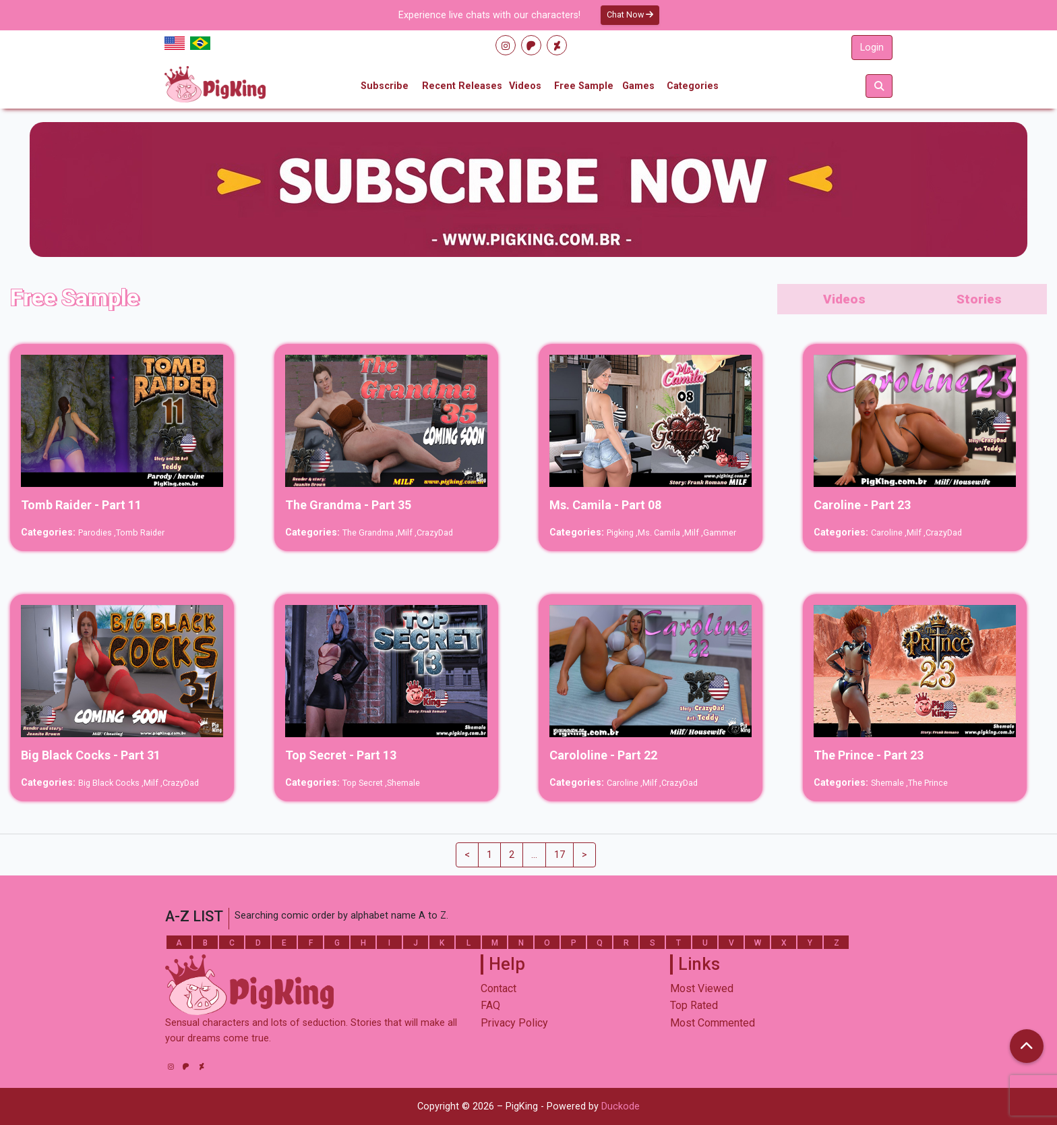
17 (559, 855)
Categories (693, 86)
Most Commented (712, 1022)
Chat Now (630, 14)
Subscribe (385, 86)
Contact (498, 988)
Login (872, 47)
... (534, 855)
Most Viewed (701, 988)
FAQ (490, 1005)
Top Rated (694, 1005)
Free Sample (583, 86)
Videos (525, 86)
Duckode (620, 1106)
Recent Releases (462, 86)
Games (638, 86)
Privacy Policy (514, 1022)
